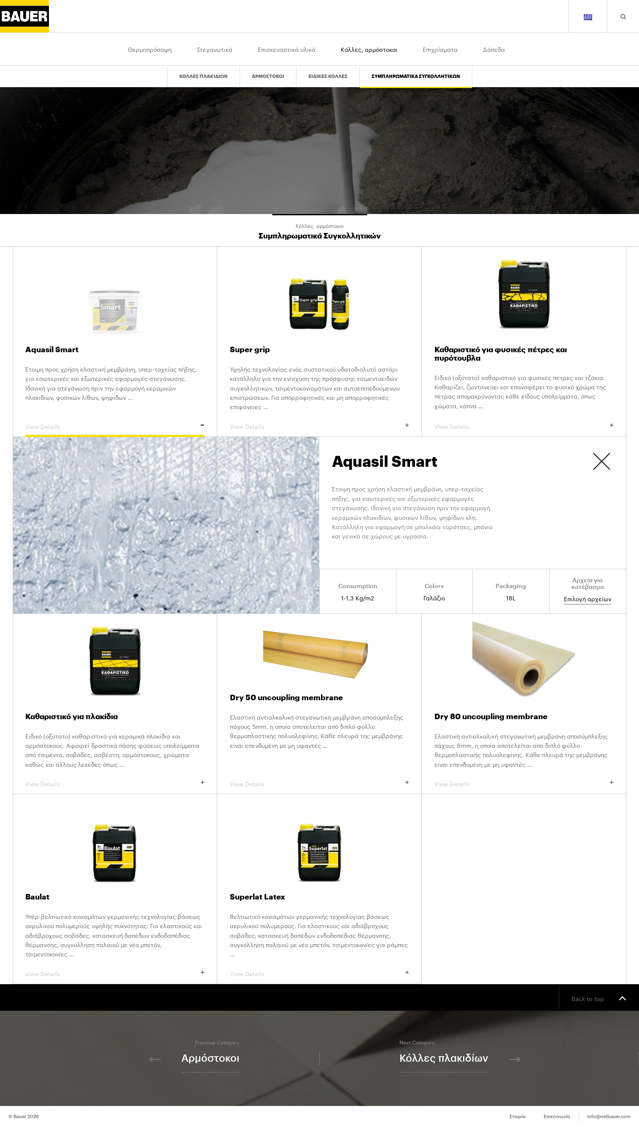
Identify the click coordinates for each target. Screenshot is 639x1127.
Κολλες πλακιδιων (203, 76)
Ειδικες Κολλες (328, 76)
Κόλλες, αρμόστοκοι (369, 49)
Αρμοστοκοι (268, 76)
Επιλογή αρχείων (587, 599)
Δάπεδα (494, 49)
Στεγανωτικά (214, 49)
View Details (114, 426)
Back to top (599, 997)
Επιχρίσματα (440, 49)
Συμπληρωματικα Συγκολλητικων (416, 76)
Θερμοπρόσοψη (150, 49)
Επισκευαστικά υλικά (286, 49)
